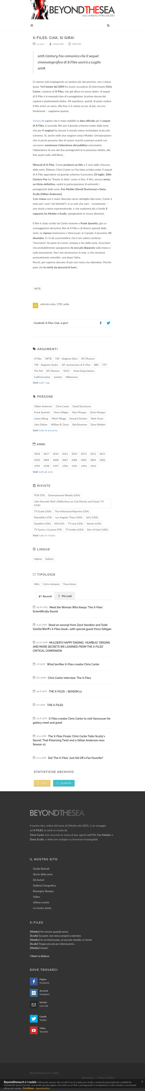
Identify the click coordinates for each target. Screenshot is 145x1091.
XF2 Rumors (53, 370)
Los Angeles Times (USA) (69, 517)
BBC (96, 364)
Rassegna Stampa (43, 891)
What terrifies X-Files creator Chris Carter (73, 664)
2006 (74, 460)
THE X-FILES (55, 705)
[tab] (45, 596)
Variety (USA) (94, 523)
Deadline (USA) (42, 523)
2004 (93, 460)
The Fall (38, 370)
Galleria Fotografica (44, 885)
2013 (84, 453)
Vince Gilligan (61, 412)
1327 (42, 783)
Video (36, 896)
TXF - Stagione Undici (46, 364)
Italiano (49, 558)
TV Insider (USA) (75, 529)
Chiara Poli (56, 44)
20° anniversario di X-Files (76, 364)
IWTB (37, 288)
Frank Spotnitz (42, 412)
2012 (93, 453)
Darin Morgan (97, 412)
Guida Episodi (41, 868)
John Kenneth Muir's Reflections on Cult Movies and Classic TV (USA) (69, 503)
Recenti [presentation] (45, 596)
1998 (46, 466)
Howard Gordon (78, 418)
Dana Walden (98, 424)
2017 (46, 453)
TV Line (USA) (75, 523)
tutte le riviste (47, 535)
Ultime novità (41, 902)
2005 (84, 460)
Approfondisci (43, 1088)
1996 (65, 466)
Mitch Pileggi (59, 418)
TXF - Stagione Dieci (66, 358)
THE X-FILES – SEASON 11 (65, 691)
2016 (56, 453)
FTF (104, 364)
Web (36, 584)
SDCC (66, 370)
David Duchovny (81, 406)
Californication (42, 377)
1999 (37, 466)
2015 (65, 453)
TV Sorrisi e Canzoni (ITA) (48, 529)
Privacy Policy (106, 1077)
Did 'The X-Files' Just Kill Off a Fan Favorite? (75, 758)
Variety (37, 120)
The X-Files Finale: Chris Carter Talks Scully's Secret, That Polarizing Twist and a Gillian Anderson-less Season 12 (69, 740)
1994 (84, 466)
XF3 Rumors (88, 358)
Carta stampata (51, 584)
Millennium (72, 377)
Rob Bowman (79, 424)
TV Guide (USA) (42, 511)
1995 (74, 466)
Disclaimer (88, 1077)
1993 (93, 466)
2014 (74, 453)
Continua (28, 1088)
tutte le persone (48, 430)
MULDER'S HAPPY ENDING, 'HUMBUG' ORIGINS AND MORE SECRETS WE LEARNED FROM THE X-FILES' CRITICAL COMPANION (71, 646)
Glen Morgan (79, 412)
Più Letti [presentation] (65, 596)
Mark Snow (97, 418)
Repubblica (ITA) (43, 517)
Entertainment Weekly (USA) (64, 495)
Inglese (38, 558)
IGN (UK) (59, 523)
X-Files (38, 358)
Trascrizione (69, 584)
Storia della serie (43, 874)
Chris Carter (62, 406)
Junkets (58, 377)
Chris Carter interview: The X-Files (69, 677)
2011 (102, 453)
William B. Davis (60, 424)
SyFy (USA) (92, 517)
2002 (102, 460)
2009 (46, 460)
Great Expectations (83, 370)
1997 (56, 466)
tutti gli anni (46, 471)
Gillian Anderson (43, 406)
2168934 (63, 783)
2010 (37, 460)
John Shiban (40, 424)
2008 (56, 460)
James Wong (41, 418)
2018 (37, 453)
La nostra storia (42, 908)
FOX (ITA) (74, 44)
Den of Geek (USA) (97, 529)
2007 (65, 460)
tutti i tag (44, 382)
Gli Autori (38, 879)
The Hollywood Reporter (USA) (72, 511)
